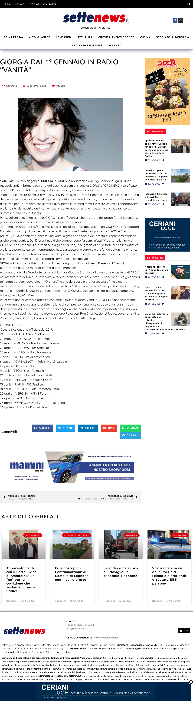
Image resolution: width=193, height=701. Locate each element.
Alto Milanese (39, 37)
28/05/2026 (152, 303)
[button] (188, 4)
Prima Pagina (13, 37)
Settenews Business (87, 45)
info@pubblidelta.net (106, 637)
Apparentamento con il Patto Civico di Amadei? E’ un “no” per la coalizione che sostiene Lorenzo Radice (156, 148)
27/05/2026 (152, 333)
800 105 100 (108, 648)
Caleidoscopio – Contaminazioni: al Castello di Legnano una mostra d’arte (156, 175)
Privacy (20, 4)
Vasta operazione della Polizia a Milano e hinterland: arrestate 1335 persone (169, 575)
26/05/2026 (152, 277)
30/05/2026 (152, 160)
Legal (7, 4)
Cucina (145, 37)
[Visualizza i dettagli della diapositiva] (70, 467)
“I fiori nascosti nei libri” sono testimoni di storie (156, 269)
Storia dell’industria (172, 37)
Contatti (49, 4)
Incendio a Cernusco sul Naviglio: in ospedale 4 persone (156, 197)
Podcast (114, 45)
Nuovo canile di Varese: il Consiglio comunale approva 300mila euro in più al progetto (156, 293)
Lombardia (64, 37)
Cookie (34, 4)
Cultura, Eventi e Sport (116, 37)
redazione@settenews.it (80, 624)
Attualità (85, 37)
